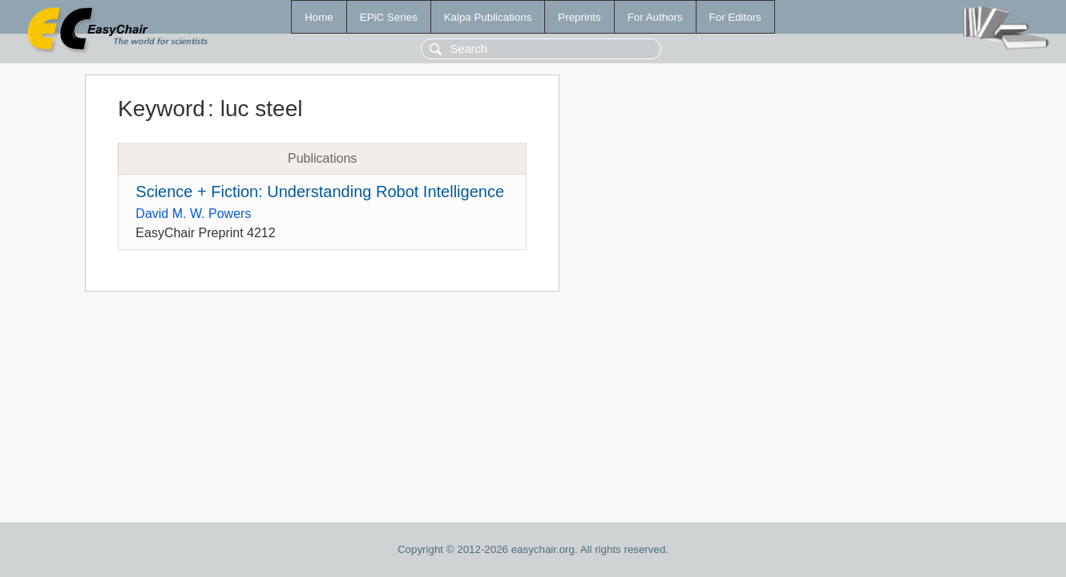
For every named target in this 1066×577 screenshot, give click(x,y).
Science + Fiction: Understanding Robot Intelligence (319, 191)
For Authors (655, 17)
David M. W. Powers (193, 213)
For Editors (735, 17)
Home (319, 17)
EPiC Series (389, 17)
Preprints (579, 17)
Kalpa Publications (488, 17)
